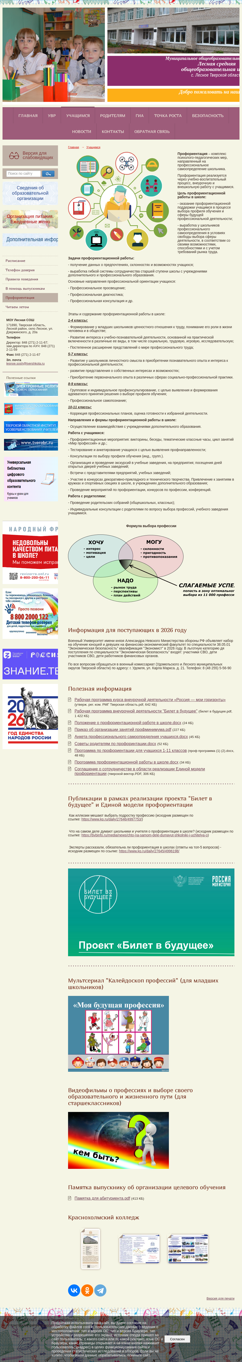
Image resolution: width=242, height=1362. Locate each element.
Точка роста (168, 115)
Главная (28, 115)
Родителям (112, 115)
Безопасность (208, 115)
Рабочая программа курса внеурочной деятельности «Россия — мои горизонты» (150, 700)
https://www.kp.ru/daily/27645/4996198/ (149, 851)
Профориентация (20, 297)
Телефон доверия (20, 270)
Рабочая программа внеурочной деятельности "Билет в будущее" (136, 711)
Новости (81, 131)
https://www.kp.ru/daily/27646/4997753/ (111, 819)
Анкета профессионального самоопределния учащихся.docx (131, 736)
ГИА (140, 115)
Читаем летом (17, 307)
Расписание (15, 260)
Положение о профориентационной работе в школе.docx (128, 723)
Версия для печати (220, 1298)
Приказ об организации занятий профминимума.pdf (123, 729)
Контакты (113, 131)
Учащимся (78, 115)
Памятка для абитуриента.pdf (102, 1198)
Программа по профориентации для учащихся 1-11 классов (131, 750)
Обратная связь (152, 131)
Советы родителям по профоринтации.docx (115, 744)
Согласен (177, 1339)
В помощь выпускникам (25, 288)
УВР (52, 115)
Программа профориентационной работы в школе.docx (126, 762)
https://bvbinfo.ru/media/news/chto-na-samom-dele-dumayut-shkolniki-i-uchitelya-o (144, 835)
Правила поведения (22, 279)
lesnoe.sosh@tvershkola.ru (25, 363)
